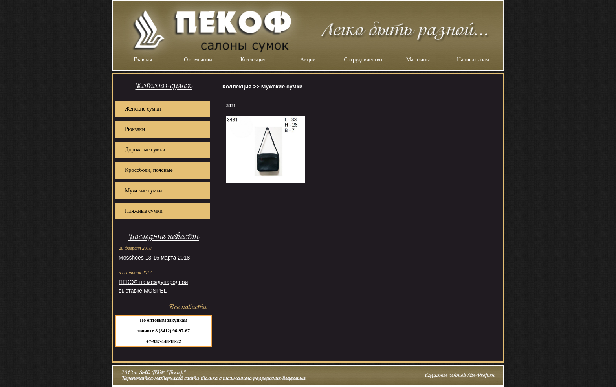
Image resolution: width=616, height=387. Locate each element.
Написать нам (473, 60)
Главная (143, 60)
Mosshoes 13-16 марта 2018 (154, 257)
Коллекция (253, 60)
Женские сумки (143, 109)
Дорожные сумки (145, 150)
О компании (198, 60)
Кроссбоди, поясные (149, 170)
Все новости (188, 307)
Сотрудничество (363, 60)
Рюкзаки (135, 129)
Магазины (418, 60)
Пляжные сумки (144, 211)
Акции (307, 60)
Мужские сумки (143, 191)
